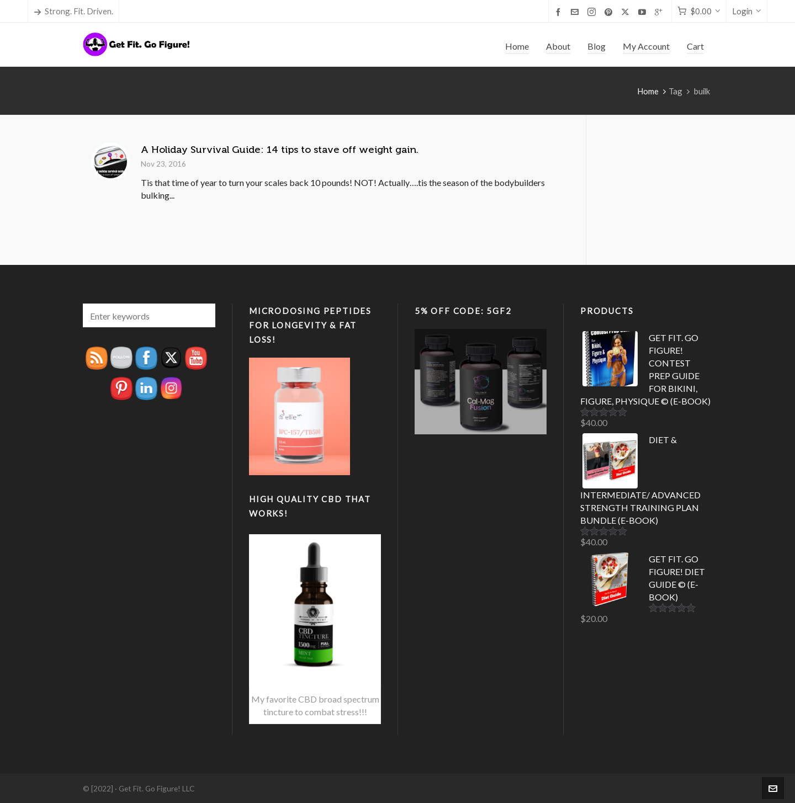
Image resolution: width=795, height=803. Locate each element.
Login (746, 11)
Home (648, 91)
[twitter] (627, 12)
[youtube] (643, 11)
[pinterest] (610, 11)
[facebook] (559, 11)
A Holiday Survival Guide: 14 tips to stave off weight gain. (279, 149)
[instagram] (593, 12)
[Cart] (698, 11)
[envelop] (576, 11)
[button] (201, 315)
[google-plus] (660, 11)
